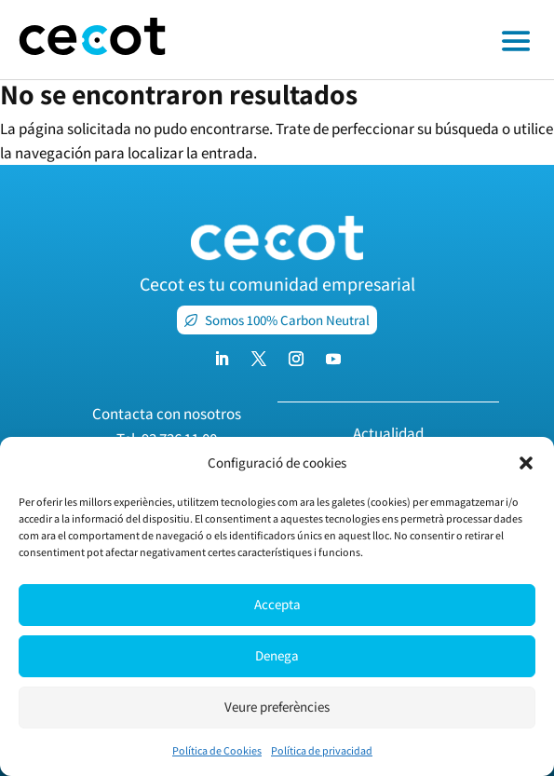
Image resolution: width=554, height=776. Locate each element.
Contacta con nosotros (166, 413)
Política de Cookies (217, 750)
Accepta (277, 604)
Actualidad (388, 433)
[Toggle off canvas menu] (369, 40)
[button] (526, 463)
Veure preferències (277, 706)
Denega (277, 655)
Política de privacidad (321, 750)
